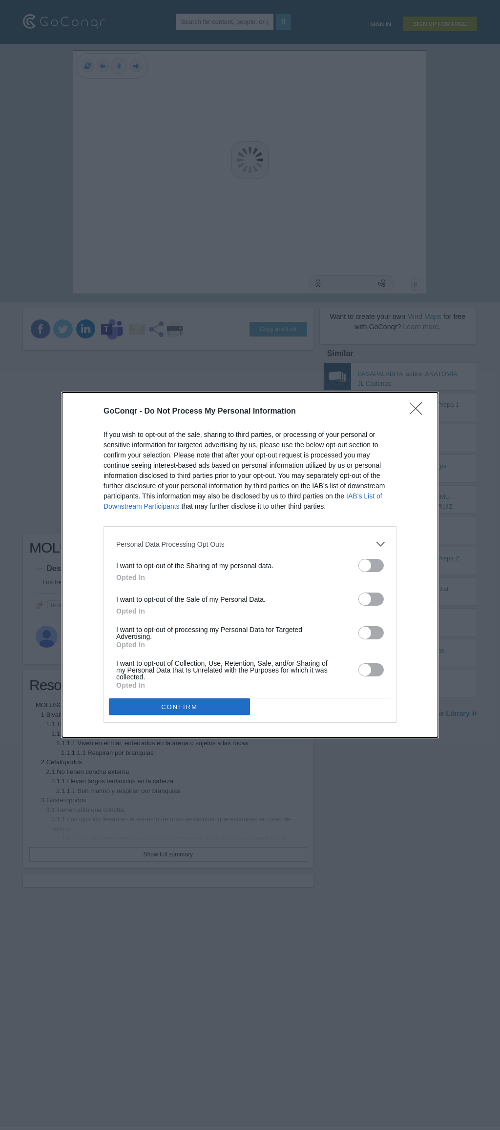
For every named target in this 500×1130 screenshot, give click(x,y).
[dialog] (250, 565)
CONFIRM (179, 707)
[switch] (371, 565)
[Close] (419, 411)
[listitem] (250, 544)
